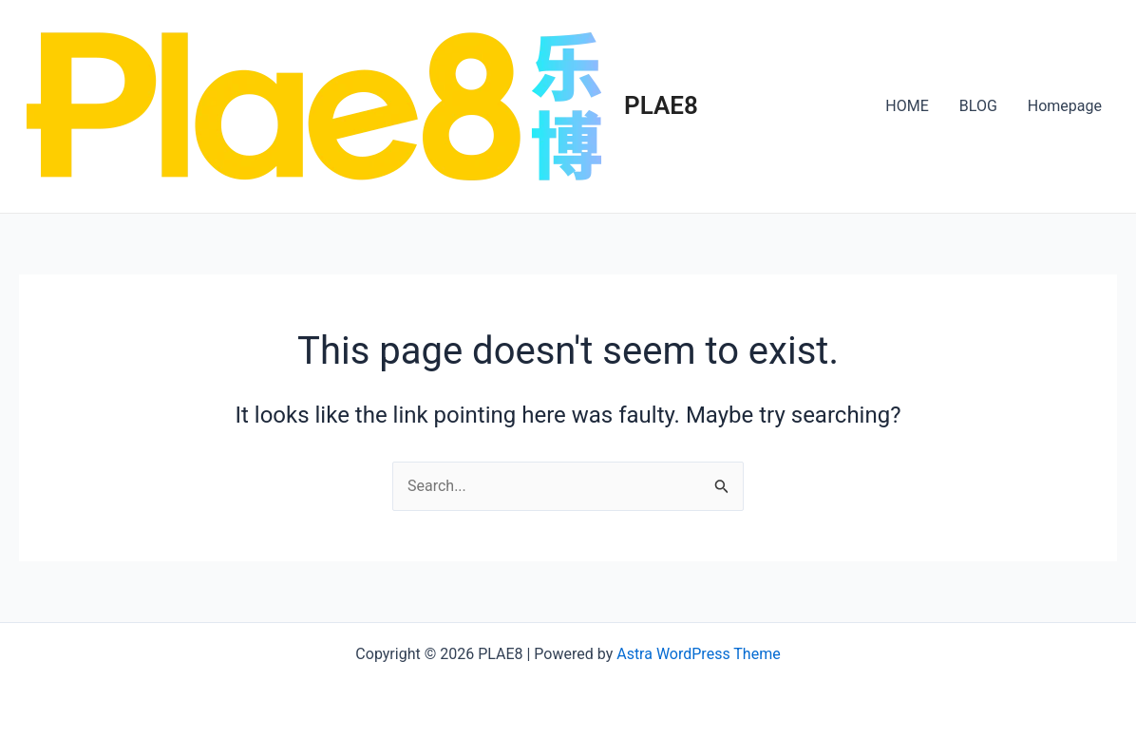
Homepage (1065, 106)
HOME (906, 106)
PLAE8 (661, 105)
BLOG (978, 106)
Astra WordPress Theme (698, 654)
